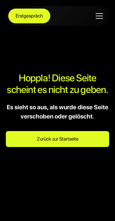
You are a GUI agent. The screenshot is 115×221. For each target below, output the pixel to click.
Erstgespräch (29, 16)
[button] (98, 16)
